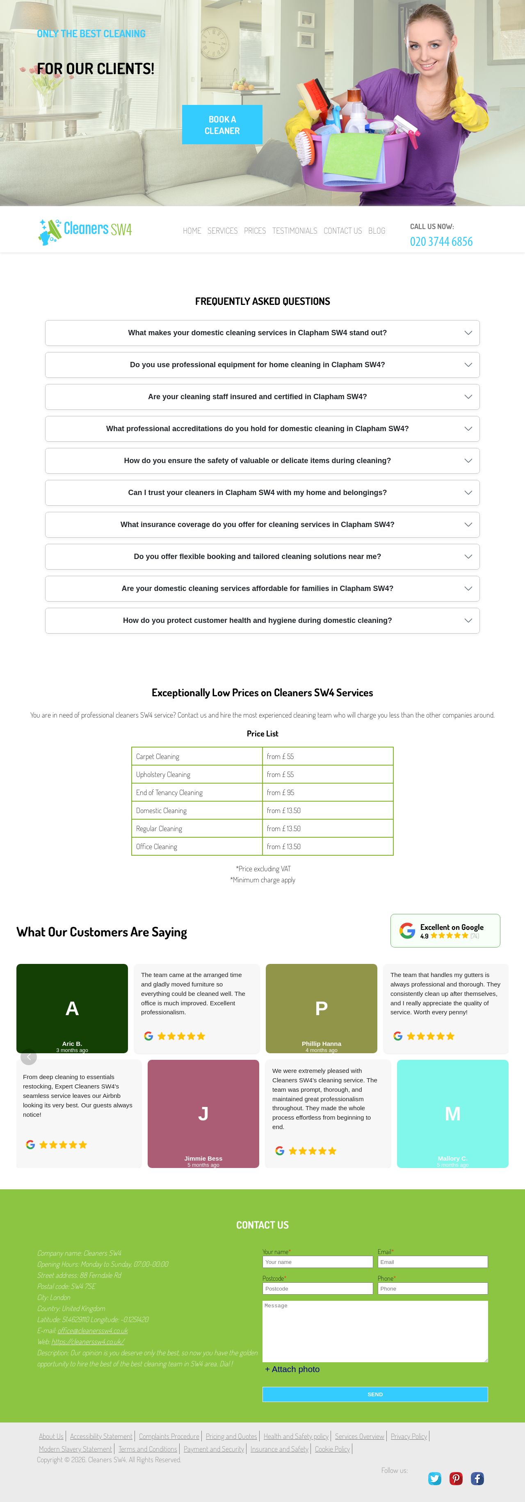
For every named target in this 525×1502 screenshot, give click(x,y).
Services (223, 230)
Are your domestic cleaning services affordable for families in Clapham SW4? (257, 588)
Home (192, 230)
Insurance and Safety (279, 1448)
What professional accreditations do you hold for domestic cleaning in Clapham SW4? (257, 429)
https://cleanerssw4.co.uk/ (87, 1341)
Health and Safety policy (296, 1436)
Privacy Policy (409, 1436)
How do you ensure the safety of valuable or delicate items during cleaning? (257, 461)
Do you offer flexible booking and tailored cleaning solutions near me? (257, 556)
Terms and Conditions (148, 1448)
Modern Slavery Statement (75, 1448)
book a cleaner (222, 124)
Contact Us (343, 230)
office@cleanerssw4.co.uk (92, 1330)
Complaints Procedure (169, 1436)
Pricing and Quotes (231, 1436)
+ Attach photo (292, 1369)
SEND (375, 1394)
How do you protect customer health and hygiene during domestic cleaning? (257, 620)
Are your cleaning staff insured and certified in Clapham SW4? (257, 397)
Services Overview (359, 1436)
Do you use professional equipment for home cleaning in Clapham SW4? (257, 365)
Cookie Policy (332, 1448)
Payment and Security (214, 1448)
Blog (377, 230)
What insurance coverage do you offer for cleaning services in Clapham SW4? (258, 524)
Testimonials (294, 230)
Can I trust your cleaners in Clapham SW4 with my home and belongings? (257, 493)
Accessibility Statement (101, 1436)
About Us (51, 1436)
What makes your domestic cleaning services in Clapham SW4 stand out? (257, 333)
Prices (255, 230)
